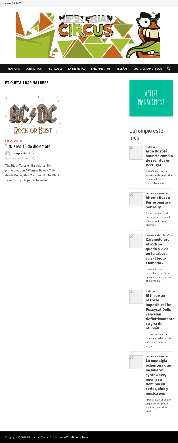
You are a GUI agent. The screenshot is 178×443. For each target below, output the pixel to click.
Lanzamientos (101, 68)
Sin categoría (13, 140)
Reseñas (122, 68)
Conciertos (34, 68)
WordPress (73, 437)
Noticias (14, 68)
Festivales (55, 68)
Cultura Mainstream (147, 68)
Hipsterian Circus (25, 153)
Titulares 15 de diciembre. (28, 146)
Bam (85, 437)
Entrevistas (76, 68)
